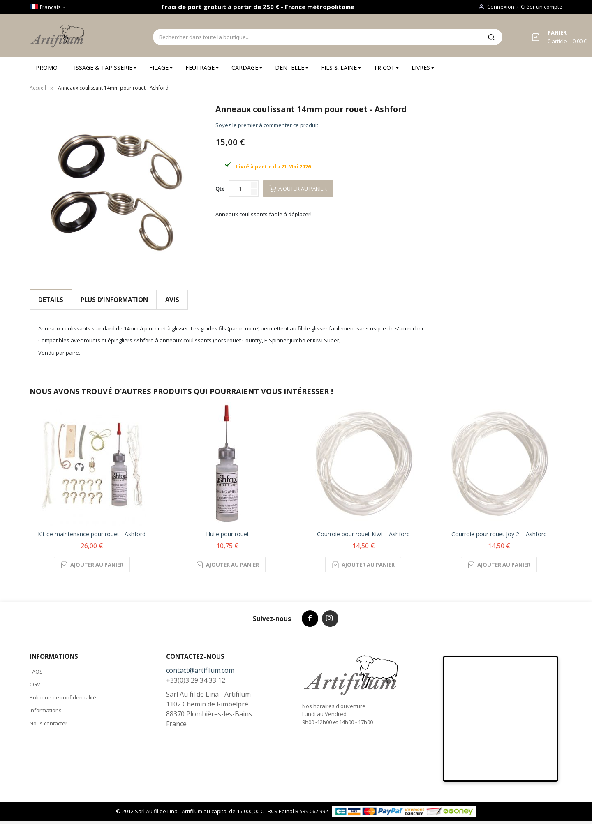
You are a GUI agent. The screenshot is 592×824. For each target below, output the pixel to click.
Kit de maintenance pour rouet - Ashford (92, 529)
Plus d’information (114, 299)
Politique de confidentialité (63, 692)
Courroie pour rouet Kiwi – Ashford (363, 529)
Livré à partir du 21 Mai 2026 (273, 166)
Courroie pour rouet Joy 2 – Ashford (499, 529)
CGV (35, 679)
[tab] (51, 300)
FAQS (36, 666)
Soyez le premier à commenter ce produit (266, 125)
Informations (46, 705)
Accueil (38, 87)
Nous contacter (48, 718)
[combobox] (316, 37)
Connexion (500, 6)
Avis (171, 299)
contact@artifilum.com (200, 665)
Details (50, 299)
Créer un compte (541, 6)
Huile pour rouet (227, 529)
